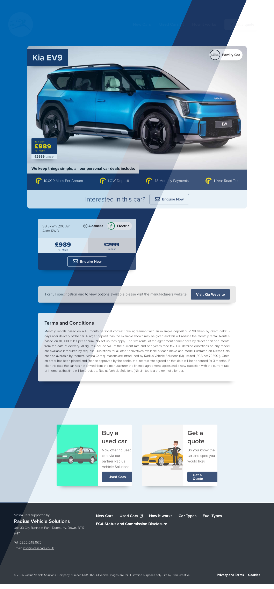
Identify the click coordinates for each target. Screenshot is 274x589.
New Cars (104, 517)
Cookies (254, 576)
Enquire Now (169, 200)
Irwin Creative (181, 576)
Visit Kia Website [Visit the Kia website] (210, 295)
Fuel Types (212, 517)
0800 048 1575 (30, 544)
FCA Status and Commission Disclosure (131, 525)
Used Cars (117, 478)
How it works (160, 517)
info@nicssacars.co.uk (38, 549)
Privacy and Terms (230, 576)
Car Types (187, 517)
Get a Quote (198, 478)
